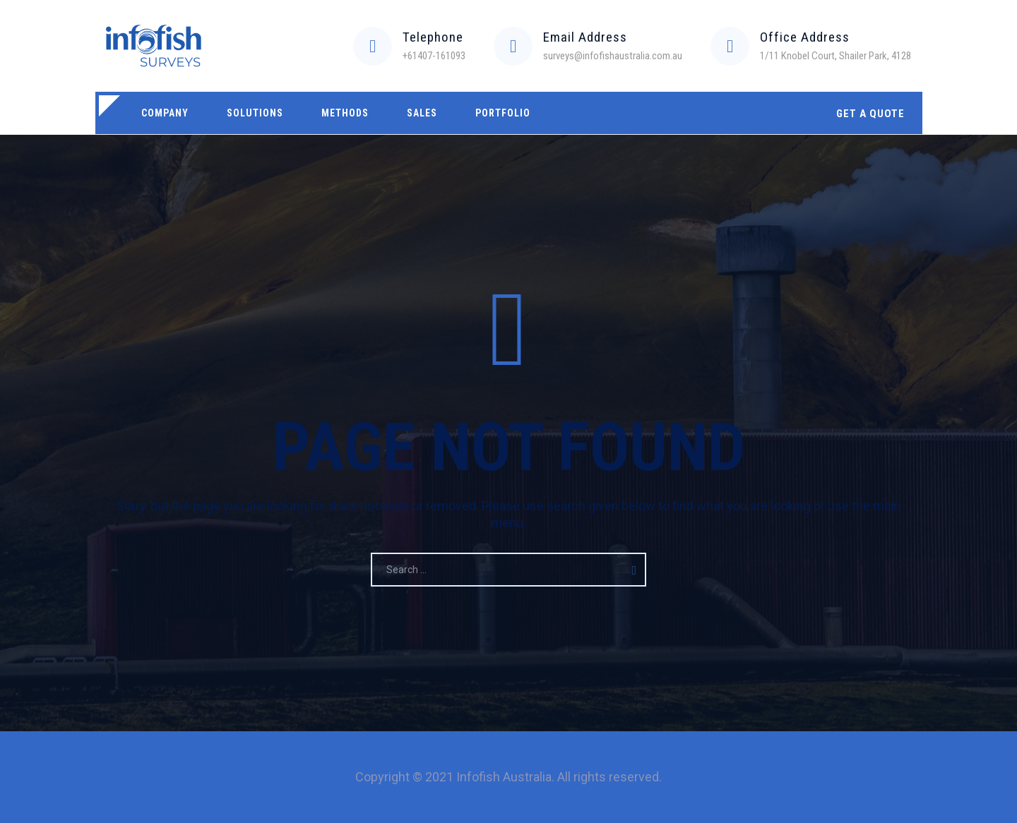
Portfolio (502, 113)
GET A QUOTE (870, 113)
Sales (422, 113)
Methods (345, 113)
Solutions (255, 113)
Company (165, 113)
